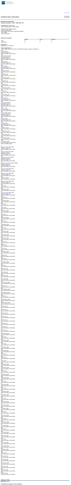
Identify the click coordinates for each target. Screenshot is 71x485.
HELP (65, 12)
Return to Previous (5, 479)
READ (3, 98)
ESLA (3, 55)
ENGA (3, 61)
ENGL (3, 51)
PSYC (3, 108)
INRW (9, 147)
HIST (3, 102)
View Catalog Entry (5, 33)
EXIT (68, 12)
